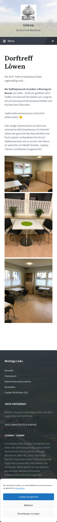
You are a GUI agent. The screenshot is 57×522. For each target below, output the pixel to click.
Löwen (28, 25)
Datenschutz (20, 488)
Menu (28, 41)
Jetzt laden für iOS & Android (21, 424)
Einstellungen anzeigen (28, 513)
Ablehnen (28, 505)
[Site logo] (28, 19)
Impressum (10, 375)
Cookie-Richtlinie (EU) (16, 392)
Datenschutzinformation (18, 381)
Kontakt (9, 370)
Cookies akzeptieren (28, 496)
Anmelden (10, 386)
